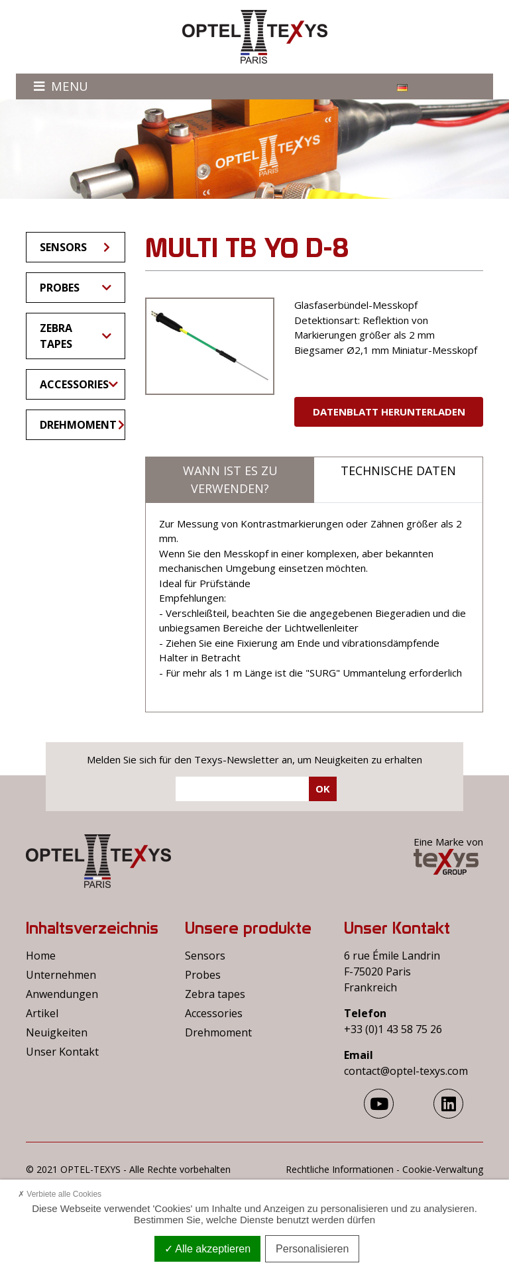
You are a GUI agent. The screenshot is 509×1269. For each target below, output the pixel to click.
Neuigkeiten (56, 1032)
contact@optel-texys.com (406, 1071)
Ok (322, 788)
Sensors (76, 247)
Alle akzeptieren (207, 1248)
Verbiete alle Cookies (59, 1194)
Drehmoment (82, 424)
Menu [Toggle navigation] (61, 86)
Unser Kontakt (62, 1051)
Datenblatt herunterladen (389, 411)
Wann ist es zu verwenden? (230, 479)
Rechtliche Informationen (340, 1169)
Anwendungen (62, 994)
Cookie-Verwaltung (442, 1169)
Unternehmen (61, 974)
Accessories (79, 384)
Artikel (42, 1013)
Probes (75, 287)
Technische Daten (398, 470)
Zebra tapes (75, 336)
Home (41, 955)
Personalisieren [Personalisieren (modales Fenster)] (312, 1248)
